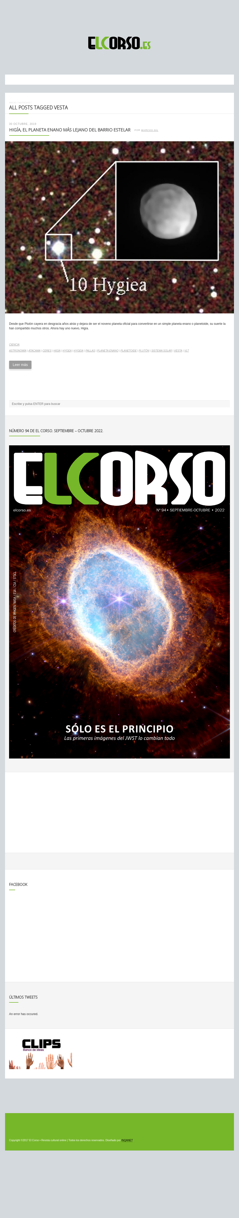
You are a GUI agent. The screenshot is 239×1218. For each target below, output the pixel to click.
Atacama (34, 350)
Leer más (20, 365)
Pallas (90, 350)
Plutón (144, 350)
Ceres (47, 350)
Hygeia (78, 350)
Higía (57, 350)
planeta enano (107, 350)
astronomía (17, 350)
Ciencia (14, 344)
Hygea (67, 350)
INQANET (127, 1140)
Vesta (178, 350)
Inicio (12, 102)
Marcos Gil (149, 130)
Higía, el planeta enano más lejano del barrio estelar (69, 130)
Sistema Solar (161, 350)
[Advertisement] (119, 16)
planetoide (129, 350)
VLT (186, 350)
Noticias (24, 102)
